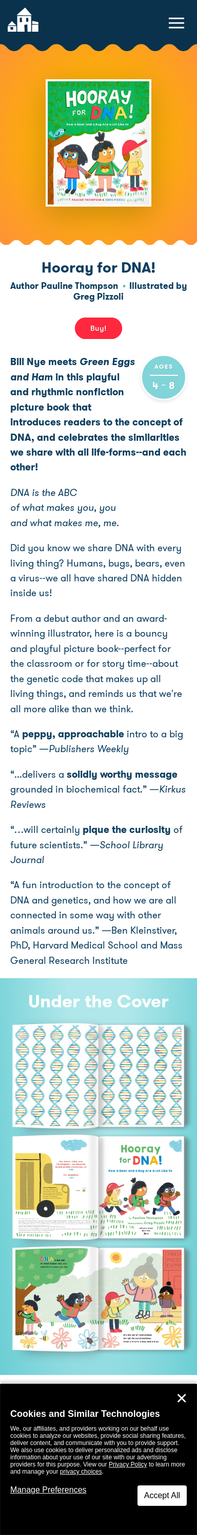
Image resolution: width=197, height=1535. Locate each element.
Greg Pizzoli (98, 296)
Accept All (162, 1495)
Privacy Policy (128, 1464)
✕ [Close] (181, 1398)
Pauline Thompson (79, 286)
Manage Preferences (48, 1489)
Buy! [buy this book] (98, 328)
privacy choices (81, 1471)
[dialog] (98, 1459)
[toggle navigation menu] (176, 23)
